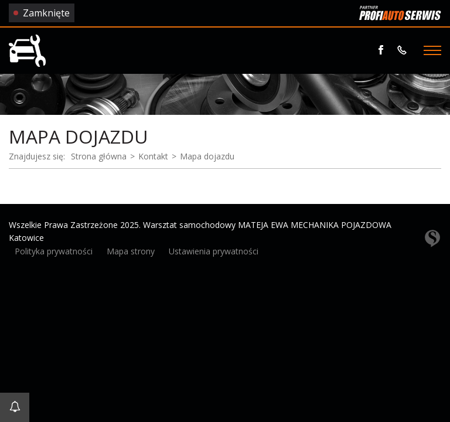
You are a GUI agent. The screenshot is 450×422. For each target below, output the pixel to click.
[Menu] (432, 50)
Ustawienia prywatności (213, 251)
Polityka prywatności (54, 251)
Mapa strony (131, 251)
